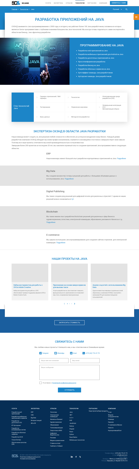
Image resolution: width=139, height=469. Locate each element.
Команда (111, 419)
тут (72, 199)
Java (71, 412)
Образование (54, 425)
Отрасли (69, 3)
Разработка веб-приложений (17, 413)
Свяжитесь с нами (119, 3)
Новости (110, 427)
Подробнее (121, 158)
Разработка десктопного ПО (17, 421)
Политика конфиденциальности (30, 457)
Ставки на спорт (55, 443)
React (71, 431)
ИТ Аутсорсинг (16, 425)
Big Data (33, 418)
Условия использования (28, 459)
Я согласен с (59, 383)
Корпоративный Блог (115, 430)
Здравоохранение (56, 422)
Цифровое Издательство (54, 434)
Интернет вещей (36, 420)
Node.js (72, 426)
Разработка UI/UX (17, 437)
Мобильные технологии (77, 440)
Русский (116, 9)
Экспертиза (58, 3)
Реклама (53, 437)
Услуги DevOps (16, 440)
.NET (71, 415)
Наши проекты (93, 411)
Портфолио (91, 3)
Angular (72, 429)
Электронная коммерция (54, 415)
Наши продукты (103, 411)
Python (72, 434)
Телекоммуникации (56, 427)
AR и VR (33, 423)
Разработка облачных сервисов (19, 433)
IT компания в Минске (115, 425)
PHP (71, 420)
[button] (67, 304)
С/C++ (71, 418)
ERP (32, 412)
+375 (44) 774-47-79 (121, 453)
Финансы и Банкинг (56, 419)
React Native (73, 437)
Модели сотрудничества (113, 415)
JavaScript (73, 423)
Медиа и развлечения (57, 440)
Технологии (80, 3)
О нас (110, 412)
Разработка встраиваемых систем (19, 429)
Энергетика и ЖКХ (56, 430)
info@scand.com (122, 455)
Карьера (111, 422)
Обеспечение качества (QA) (19, 443)
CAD (32, 415)
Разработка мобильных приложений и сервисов (19, 417)
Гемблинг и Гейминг (56, 446)
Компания (103, 3)
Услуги (48, 3)
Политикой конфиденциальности (64, 383)
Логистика (53, 412)
